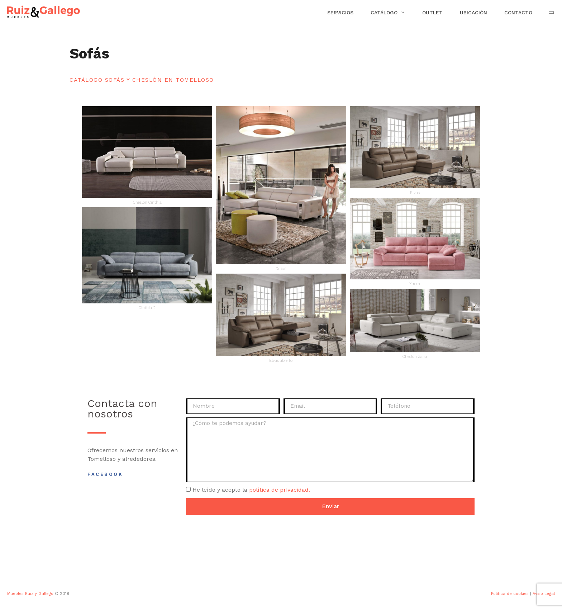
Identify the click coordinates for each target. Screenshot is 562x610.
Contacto (518, 12)
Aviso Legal (544, 593)
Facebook (105, 474)
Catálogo (392, 12)
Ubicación (473, 12)
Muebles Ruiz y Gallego (30, 593)
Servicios (340, 12)
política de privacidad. (279, 489)
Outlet (432, 12)
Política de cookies (510, 593)
